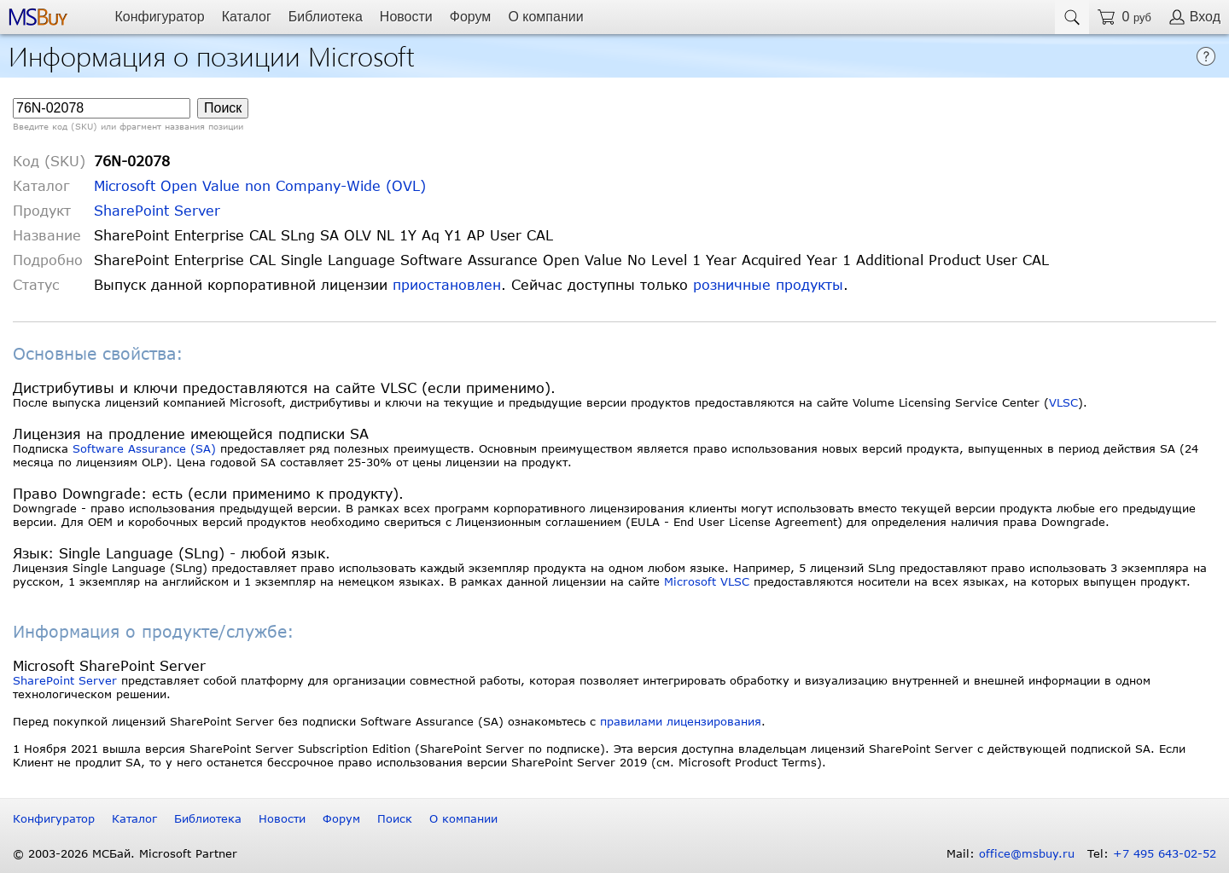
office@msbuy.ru (1027, 853)
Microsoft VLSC (706, 581)
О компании (545, 16)
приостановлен (447, 284)
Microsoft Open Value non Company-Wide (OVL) (260, 185)
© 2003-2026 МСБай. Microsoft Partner (125, 853)
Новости (406, 16)
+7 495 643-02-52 (1164, 853)
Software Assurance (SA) (144, 448)
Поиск (394, 818)
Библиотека (325, 16)
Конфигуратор (159, 16)
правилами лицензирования (680, 721)
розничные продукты (768, 284)
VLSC (1063, 402)
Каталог (246, 16)
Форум (471, 16)
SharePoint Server (157, 210)
